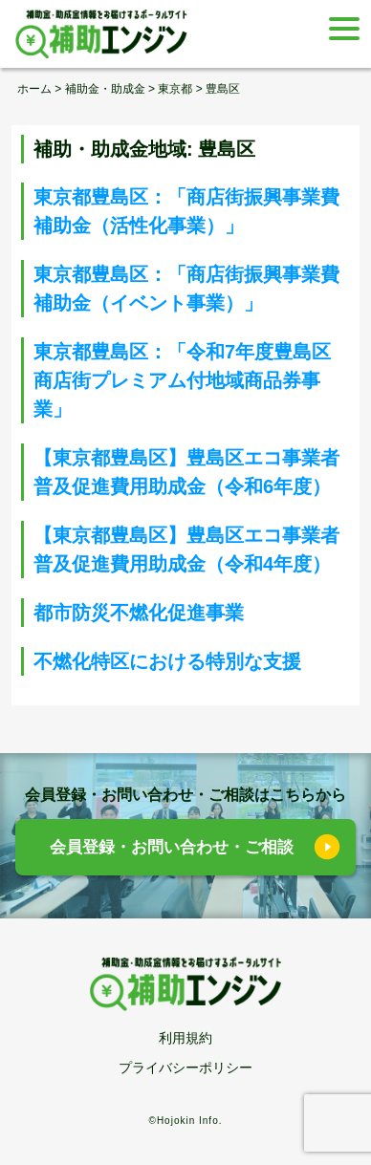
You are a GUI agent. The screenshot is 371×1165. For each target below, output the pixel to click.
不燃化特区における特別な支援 (167, 661)
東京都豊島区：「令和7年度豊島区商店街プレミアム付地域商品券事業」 (182, 380)
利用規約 (185, 1038)
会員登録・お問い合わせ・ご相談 (172, 847)
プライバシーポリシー (185, 1067)
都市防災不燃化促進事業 (138, 612)
